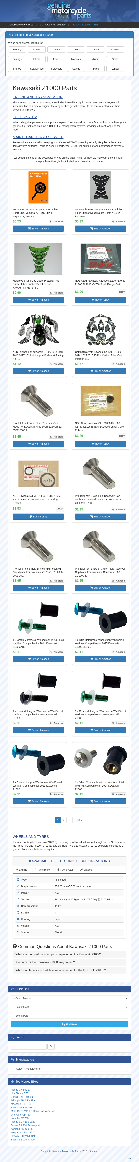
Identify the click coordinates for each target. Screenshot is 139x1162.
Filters (36, 59)
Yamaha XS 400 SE (22, 1128)
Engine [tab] (21, 869)
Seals (115, 59)
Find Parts (69, 1024)
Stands (76, 68)
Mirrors (95, 59)
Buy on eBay (100, 299)
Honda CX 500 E (20, 1089)
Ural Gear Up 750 (20, 1114)
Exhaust (115, 49)
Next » (78, 820)
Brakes (37, 49)
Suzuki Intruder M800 (23, 1139)
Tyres (96, 68)
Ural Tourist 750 (19, 1093)
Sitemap (93, 1151)
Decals (95, 49)
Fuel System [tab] (65, 869)
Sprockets (56, 68)
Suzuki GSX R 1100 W (23, 1107)
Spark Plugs (36, 68)
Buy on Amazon (38, 228)
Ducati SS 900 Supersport (25, 1125)
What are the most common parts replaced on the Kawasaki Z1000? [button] (59, 954)
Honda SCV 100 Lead (23, 1121)
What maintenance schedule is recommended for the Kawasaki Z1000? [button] (61, 970)
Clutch (56, 49)
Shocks (17, 68)
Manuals (76, 59)
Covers (76, 49)
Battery (17, 49)
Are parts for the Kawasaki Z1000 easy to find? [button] (45, 962)
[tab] (69, 954)
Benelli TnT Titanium (22, 1096)
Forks (56, 59)
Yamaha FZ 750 (20, 1118)
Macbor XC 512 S (21, 1104)
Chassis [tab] (86, 869)
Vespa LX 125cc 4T (21, 1132)
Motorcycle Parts (71, 1151)
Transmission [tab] (42, 869)
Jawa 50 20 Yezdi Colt (23, 1136)
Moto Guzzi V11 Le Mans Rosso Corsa (32, 1111)
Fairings (17, 59)
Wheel (115, 68)
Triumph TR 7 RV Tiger (23, 1100)
